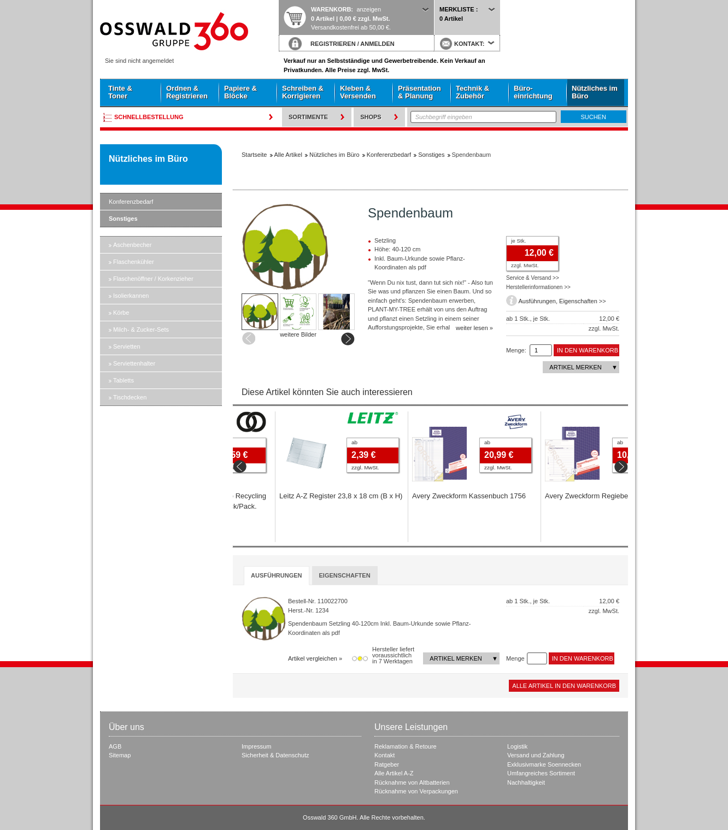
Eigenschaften (578, 301)
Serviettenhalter (134, 363)
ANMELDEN (377, 43)
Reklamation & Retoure (405, 746)
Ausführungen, (538, 301)
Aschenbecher (132, 245)
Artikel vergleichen (312, 658)
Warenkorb (331, 9)
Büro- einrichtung (533, 92)
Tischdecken (129, 397)
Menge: (516, 350)
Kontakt (384, 755)
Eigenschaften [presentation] (345, 575)
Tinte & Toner (120, 92)
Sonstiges (123, 218)
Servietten (126, 346)
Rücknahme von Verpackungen (416, 791)
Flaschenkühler (133, 261)
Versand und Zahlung (536, 755)
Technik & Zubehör (472, 92)
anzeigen (368, 9)
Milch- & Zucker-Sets (141, 329)
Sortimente (308, 117)
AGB (115, 746)
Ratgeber (386, 764)
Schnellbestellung (149, 117)
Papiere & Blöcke (240, 92)
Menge (515, 658)
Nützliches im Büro (595, 92)
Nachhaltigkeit (526, 782)
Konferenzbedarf (131, 201)
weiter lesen (472, 328)
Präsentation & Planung (419, 92)
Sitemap (120, 755)
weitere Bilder (298, 334)
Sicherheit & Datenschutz (275, 755)
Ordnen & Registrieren (187, 92)
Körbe (121, 312)
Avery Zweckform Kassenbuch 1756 (557, 496)
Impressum (256, 746)
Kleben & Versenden (358, 92)
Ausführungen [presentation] (276, 575)
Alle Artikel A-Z (394, 773)
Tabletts (123, 380)
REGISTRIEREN (333, 43)
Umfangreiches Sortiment (541, 773)
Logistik (517, 746)
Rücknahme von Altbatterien (412, 782)
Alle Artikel (288, 154)
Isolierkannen (131, 295)
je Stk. (518, 241)
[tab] (276, 575)
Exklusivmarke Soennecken (544, 764)
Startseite (189, 31)
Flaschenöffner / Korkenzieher (153, 278)
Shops (370, 117)
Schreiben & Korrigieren (303, 92)
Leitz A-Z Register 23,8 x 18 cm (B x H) (428, 496)
